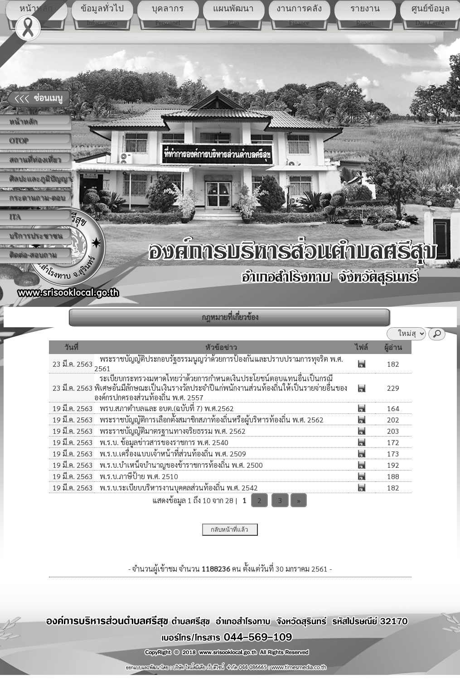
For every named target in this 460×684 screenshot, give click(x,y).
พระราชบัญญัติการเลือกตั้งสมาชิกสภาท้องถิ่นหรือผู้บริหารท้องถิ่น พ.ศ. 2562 (211, 419)
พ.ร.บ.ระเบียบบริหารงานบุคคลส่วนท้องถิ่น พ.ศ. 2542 (178, 487)
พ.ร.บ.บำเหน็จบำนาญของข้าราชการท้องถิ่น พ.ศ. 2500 (180, 465)
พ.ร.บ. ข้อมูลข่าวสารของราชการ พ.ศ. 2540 (163, 442)
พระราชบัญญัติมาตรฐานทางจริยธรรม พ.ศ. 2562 (172, 431)
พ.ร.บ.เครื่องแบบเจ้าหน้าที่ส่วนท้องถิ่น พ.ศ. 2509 (172, 453)
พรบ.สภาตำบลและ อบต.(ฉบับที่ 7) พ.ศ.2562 (166, 408)
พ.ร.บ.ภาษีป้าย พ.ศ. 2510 (138, 476)
